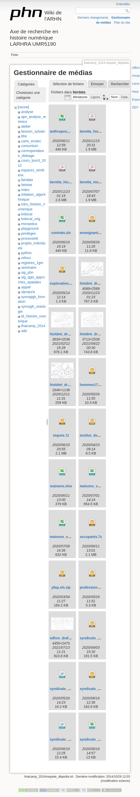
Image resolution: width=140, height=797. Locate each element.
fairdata (27, 180)
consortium (29, 146)
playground (29, 228)
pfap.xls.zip (61, 587)
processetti (29, 238)
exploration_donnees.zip (70, 283)
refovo (26, 258)
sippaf (25, 287)
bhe (24, 136)
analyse (27, 112)
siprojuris (28, 292)
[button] (80, 97)
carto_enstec (31, 141)
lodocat (26, 214)
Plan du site (122, 22)
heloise (26, 185)
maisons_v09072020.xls (69, 537)
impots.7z (61, 435)
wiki (24, 331)
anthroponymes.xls (66, 131)
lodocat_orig (30, 219)
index (25, 190)
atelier (26, 126)
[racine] (23, 107)
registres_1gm (32, 263)
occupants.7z (91, 537)
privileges (28, 233)
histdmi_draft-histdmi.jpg (101, 283)
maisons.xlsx (61, 486)
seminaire (28, 267)
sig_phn (27, 272)
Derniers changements (93, 17)
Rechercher (120, 84)
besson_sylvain (33, 131)
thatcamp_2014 (33, 326)
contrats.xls (61, 233)
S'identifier (123, 4)
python (26, 253)
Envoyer (97, 84)
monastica (29, 224)
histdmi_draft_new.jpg (68, 385)
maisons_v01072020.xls (99, 486)
